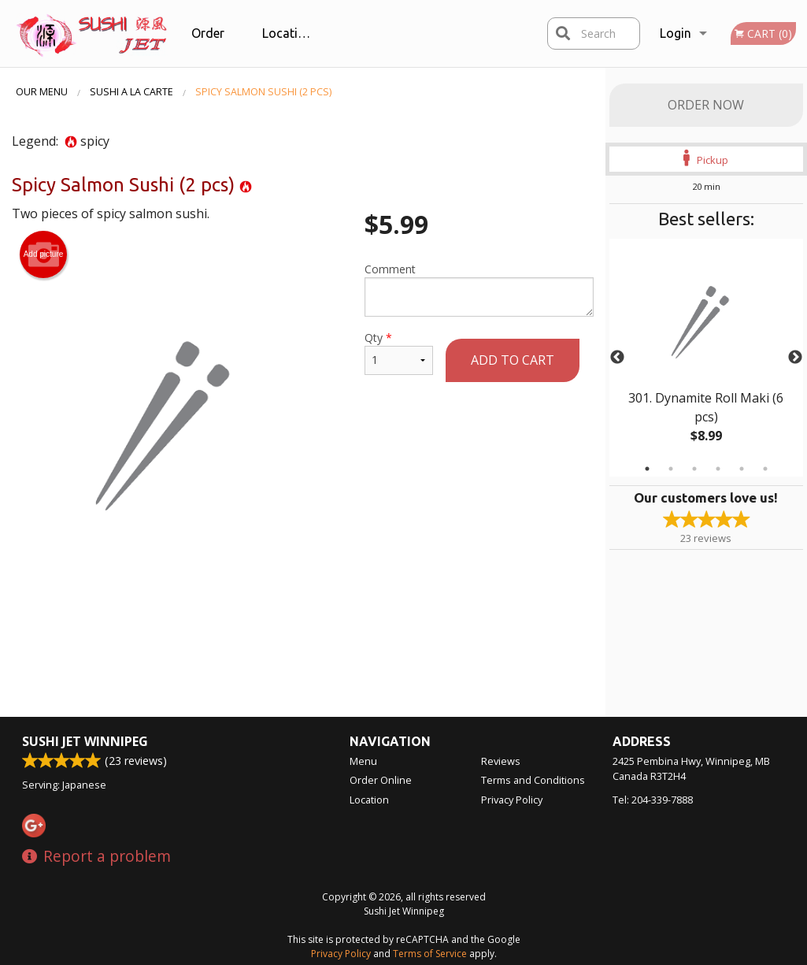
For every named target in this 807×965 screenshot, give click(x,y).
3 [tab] (694, 469)
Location (287, 33)
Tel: (653, 799)
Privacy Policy (511, 799)
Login (675, 33)
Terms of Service (430, 953)
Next (795, 358)
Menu (363, 761)
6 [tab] (765, 469)
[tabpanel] (706, 358)
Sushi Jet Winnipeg (85, 741)
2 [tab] (671, 469)
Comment (479, 289)
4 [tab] (718, 469)
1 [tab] (647, 469)
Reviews (500, 761)
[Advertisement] (303, 631)
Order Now (706, 104)
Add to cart (512, 360)
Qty (398, 352)
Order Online (209, 46)
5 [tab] (742, 469)
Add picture (44, 254)
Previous (617, 358)
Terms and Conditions (533, 780)
